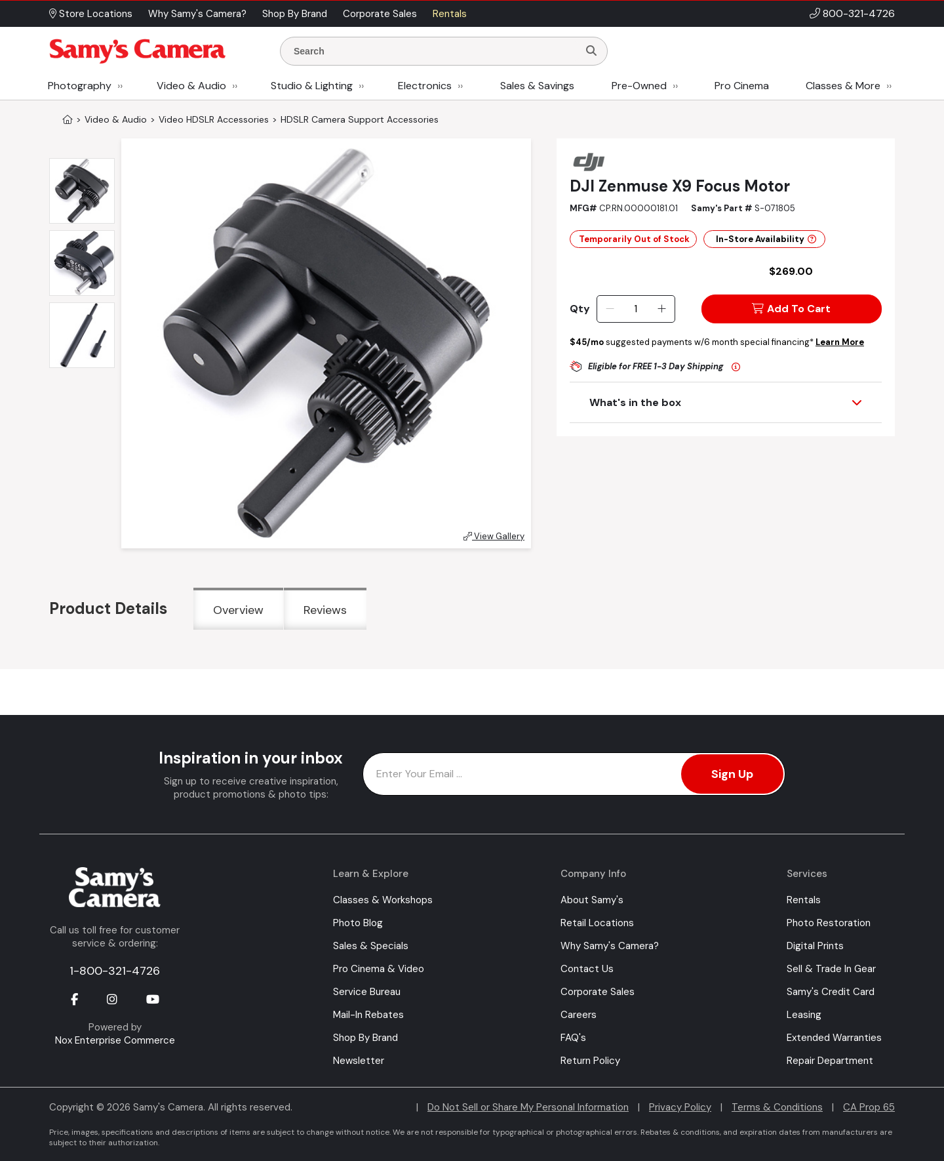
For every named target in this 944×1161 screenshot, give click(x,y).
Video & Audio (191, 85)
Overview (238, 610)
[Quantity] (635, 309)
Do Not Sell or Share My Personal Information (528, 1107)
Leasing (804, 1014)
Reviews (325, 610)
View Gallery (493, 536)
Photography (79, 85)
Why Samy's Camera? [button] (197, 13)
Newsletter (358, 1060)
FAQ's (573, 1037)
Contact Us (587, 968)
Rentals (804, 899)
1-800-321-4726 (114, 971)
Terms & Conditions (777, 1107)
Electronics (425, 85)
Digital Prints (815, 945)
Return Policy (590, 1060)
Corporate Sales (597, 991)
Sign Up (732, 774)
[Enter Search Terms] (434, 51)
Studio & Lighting (312, 85)
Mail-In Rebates (368, 1014)
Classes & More (843, 85)
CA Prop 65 (869, 1107)
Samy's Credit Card (831, 991)
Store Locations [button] (90, 13)
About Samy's (591, 899)
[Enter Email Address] (574, 774)
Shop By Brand (365, 1037)
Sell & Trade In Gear (831, 968)
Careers (578, 1014)
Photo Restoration (829, 922)
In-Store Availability (766, 239)
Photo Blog (358, 922)
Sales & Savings (537, 85)
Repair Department (830, 1060)
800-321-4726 (859, 13)
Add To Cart (791, 309)
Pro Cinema (742, 85)
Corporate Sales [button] (380, 13)
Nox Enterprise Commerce (115, 1040)
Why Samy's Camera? (609, 945)
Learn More (840, 342)
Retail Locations (597, 922)
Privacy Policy (680, 1107)
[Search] (591, 51)
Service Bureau (367, 991)
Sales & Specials (370, 945)
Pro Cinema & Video (378, 968)
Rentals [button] (450, 13)
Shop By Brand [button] (294, 13)
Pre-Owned (639, 85)
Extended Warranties (834, 1037)
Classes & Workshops (383, 899)
